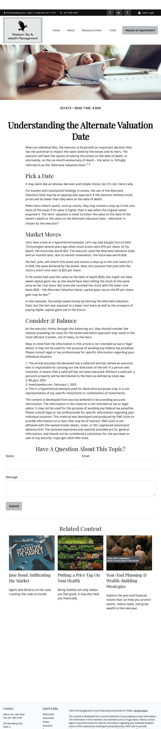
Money (46, 723)
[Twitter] (110, 3)
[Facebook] (127, 3)
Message (12, 467)
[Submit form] (14, 496)
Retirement (48, 704)
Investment (48, 708)
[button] (56, 21)
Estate (46, 712)
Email (85, 446)
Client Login (146, 3)
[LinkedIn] (118, 3)
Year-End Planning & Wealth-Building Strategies (126, 571)
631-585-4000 (69, 3)
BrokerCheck (140, 701)
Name (10, 446)
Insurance (48, 716)
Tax (44, 719)
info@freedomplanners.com (17, 726)
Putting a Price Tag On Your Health (79, 568)
